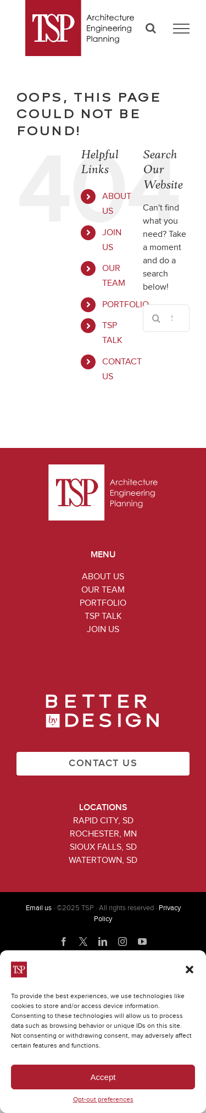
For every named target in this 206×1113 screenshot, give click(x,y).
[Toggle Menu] (181, 29)
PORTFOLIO (125, 304)
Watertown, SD (103, 860)
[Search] (156, 318)
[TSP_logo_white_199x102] (103, 468)
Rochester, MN (103, 833)
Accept (103, 1077)
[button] (189, 969)
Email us (39, 908)
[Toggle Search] (151, 28)
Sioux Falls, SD (103, 847)
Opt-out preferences (103, 1100)
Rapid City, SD (103, 820)
